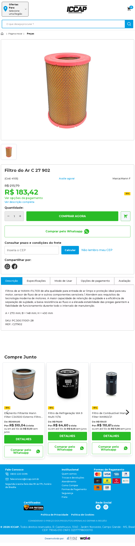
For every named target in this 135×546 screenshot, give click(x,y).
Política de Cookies (82, 514)
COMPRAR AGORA (72, 216)
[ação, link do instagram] (105, 507)
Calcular (70, 250)
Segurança (67, 493)
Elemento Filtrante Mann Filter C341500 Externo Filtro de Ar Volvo (22, 417)
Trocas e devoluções (73, 477)
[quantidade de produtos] (14, 216)
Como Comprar (70, 485)
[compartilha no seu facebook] (14, 268)
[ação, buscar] (129, 24)
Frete (65, 497)
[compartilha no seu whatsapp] (7, 268)
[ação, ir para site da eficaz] (72, 538)
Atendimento (69, 481)
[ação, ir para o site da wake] (85, 538)
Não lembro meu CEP (96, 250)
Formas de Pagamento (74, 489)
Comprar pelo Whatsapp (67, 231)
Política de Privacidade (54, 514)
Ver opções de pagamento (24, 198)
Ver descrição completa (19, 202)
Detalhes (23, 439)
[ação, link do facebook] (98, 507)
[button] (128, 412)
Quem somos (69, 473)
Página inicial (15, 33)
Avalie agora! (67, 178)
